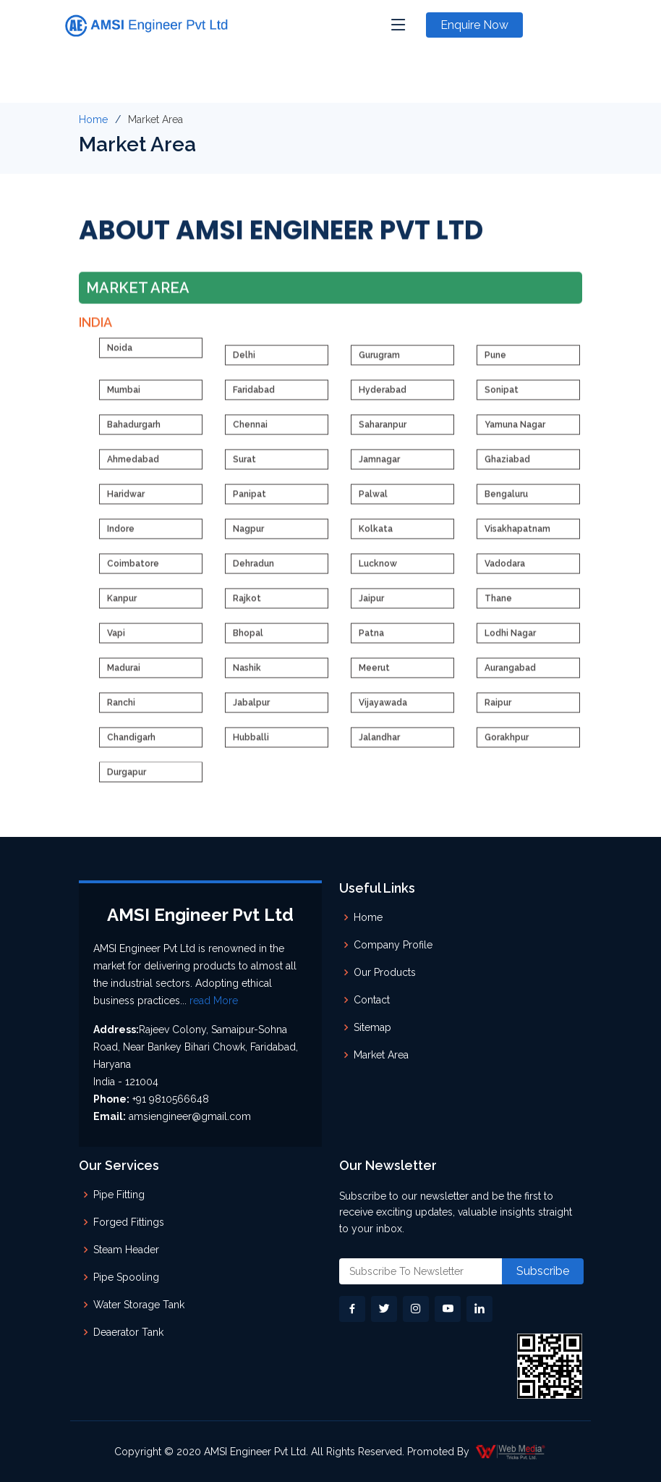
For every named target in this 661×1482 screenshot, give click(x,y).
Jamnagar (379, 465)
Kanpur (122, 604)
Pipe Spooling (126, 1277)
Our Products (385, 972)
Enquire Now (474, 25)
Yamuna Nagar (515, 431)
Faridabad (254, 396)
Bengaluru (506, 500)
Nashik (247, 674)
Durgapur (126, 778)
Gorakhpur (507, 743)
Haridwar (126, 500)
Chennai (250, 431)
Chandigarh (131, 743)
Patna (371, 639)
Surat (244, 465)
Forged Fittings (128, 1222)
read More (213, 1000)
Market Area (381, 1055)
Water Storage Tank (138, 1305)
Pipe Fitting (119, 1195)
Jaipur (371, 604)
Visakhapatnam (517, 535)
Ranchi (121, 709)
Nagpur (248, 535)
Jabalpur (251, 709)
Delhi (244, 361)
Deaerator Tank (128, 1332)
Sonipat (502, 396)
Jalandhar (379, 743)
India (95, 327)
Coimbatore (133, 570)
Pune (495, 361)
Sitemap (372, 1027)
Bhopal (248, 639)
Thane (498, 604)
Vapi (116, 639)
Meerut (374, 674)
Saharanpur (382, 431)
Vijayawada (383, 709)
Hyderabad (382, 396)
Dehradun (253, 570)
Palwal (373, 500)
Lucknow (378, 570)
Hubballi (251, 743)
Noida (119, 354)
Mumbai (123, 396)
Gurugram (379, 361)
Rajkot (247, 604)
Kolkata (376, 535)
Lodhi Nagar (510, 639)
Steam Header (126, 1250)
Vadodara (505, 570)
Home (93, 119)
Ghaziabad (507, 465)
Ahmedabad (133, 465)
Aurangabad (510, 674)
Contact (372, 1000)
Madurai (123, 674)
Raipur (498, 709)
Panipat (249, 500)
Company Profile (393, 945)
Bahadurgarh (134, 431)
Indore (121, 535)
